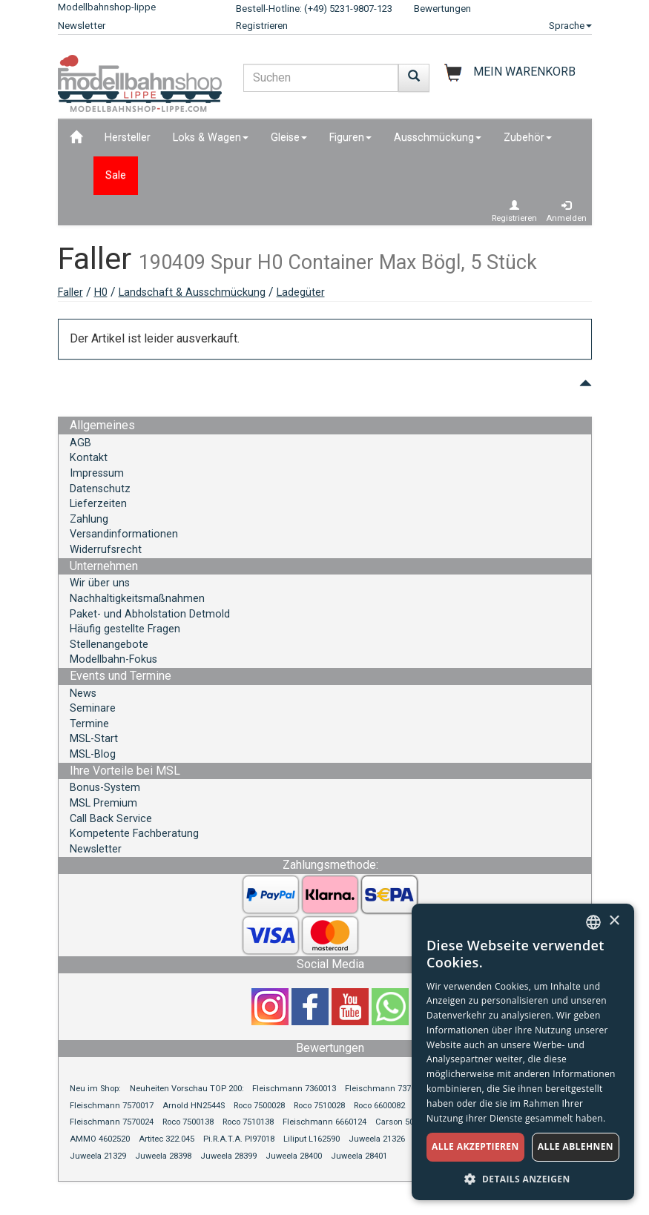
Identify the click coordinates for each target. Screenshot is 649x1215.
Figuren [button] (350, 137)
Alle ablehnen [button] (575, 1146)
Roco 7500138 (188, 1122)
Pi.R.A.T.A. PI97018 (238, 1139)
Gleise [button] (289, 137)
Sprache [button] (570, 25)
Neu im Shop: (95, 1088)
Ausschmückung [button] (437, 137)
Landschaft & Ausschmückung (192, 292)
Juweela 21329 (98, 1156)
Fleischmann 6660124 (324, 1122)
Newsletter (81, 25)
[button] (522, 1178)
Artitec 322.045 (166, 1139)
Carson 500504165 (410, 1122)
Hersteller (128, 137)
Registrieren (262, 25)
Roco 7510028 (319, 1105)
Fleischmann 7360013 (294, 1088)
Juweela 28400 (294, 1156)
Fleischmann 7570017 (112, 1105)
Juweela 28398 (163, 1156)
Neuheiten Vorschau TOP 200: (188, 1088)
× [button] (613, 921)
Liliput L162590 (311, 1139)
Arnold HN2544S (193, 1105)
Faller (70, 292)
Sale (115, 175)
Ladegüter (301, 292)
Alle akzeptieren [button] (475, 1146)
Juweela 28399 (228, 1156)
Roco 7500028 (259, 1105)
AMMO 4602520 (100, 1139)
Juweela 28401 (359, 1156)
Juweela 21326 (377, 1139)
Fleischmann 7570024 (112, 1122)
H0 (101, 292)
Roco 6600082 (379, 1105)
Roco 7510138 (248, 1122)
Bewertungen (442, 8)
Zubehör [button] (528, 137)
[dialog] (523, 1052)
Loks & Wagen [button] (210, 137)
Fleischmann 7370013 (387, 1088)
